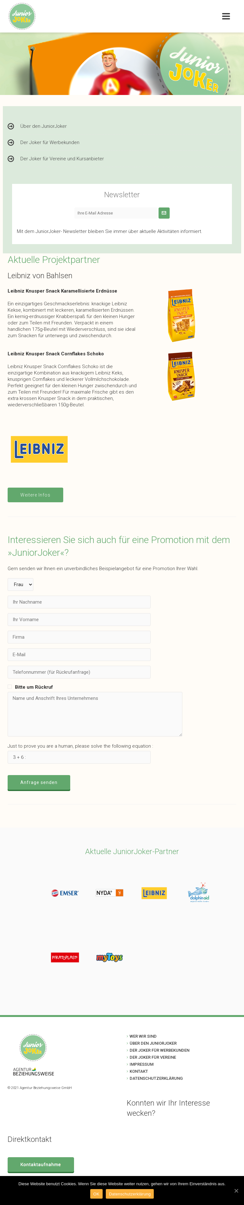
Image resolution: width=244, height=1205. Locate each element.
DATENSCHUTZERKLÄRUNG (156, 1078)
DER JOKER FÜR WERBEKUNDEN (159, 1050)
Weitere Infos (35, 494)
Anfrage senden (39, 782)
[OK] (236, 1190)
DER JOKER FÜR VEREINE (153, 1057)
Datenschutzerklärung (130, 1194)
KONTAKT (139, 1071)
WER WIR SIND (143, 1036)
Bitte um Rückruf (34, 687)
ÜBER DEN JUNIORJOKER (153, 1043)
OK (96, 1194)
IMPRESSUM (141, 1064)
